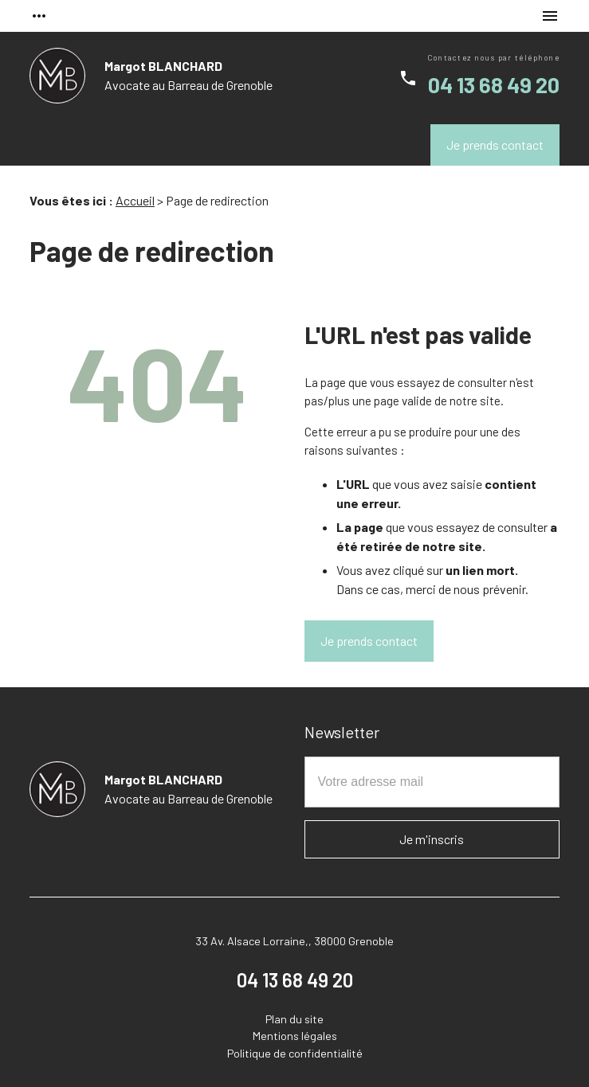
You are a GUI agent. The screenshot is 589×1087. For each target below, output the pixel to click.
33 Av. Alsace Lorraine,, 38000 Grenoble (294, 941)
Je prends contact (495, 144)
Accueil (135, 200)
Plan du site (294, 1019)
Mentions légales (295, 1035)
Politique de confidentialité (295, 1053)
